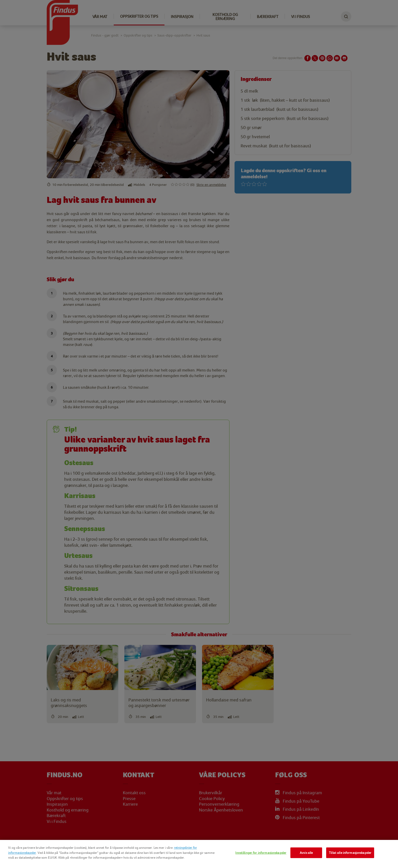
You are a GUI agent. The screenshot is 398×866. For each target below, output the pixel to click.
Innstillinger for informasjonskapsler (260, 853)
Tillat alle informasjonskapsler (350, 853)
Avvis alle (306, 853)
